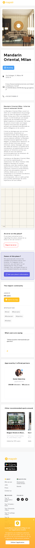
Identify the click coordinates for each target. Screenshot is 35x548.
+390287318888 (11, 96)
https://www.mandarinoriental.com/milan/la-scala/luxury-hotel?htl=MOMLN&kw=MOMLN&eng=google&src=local (20, 86)
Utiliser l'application (17, 542)
